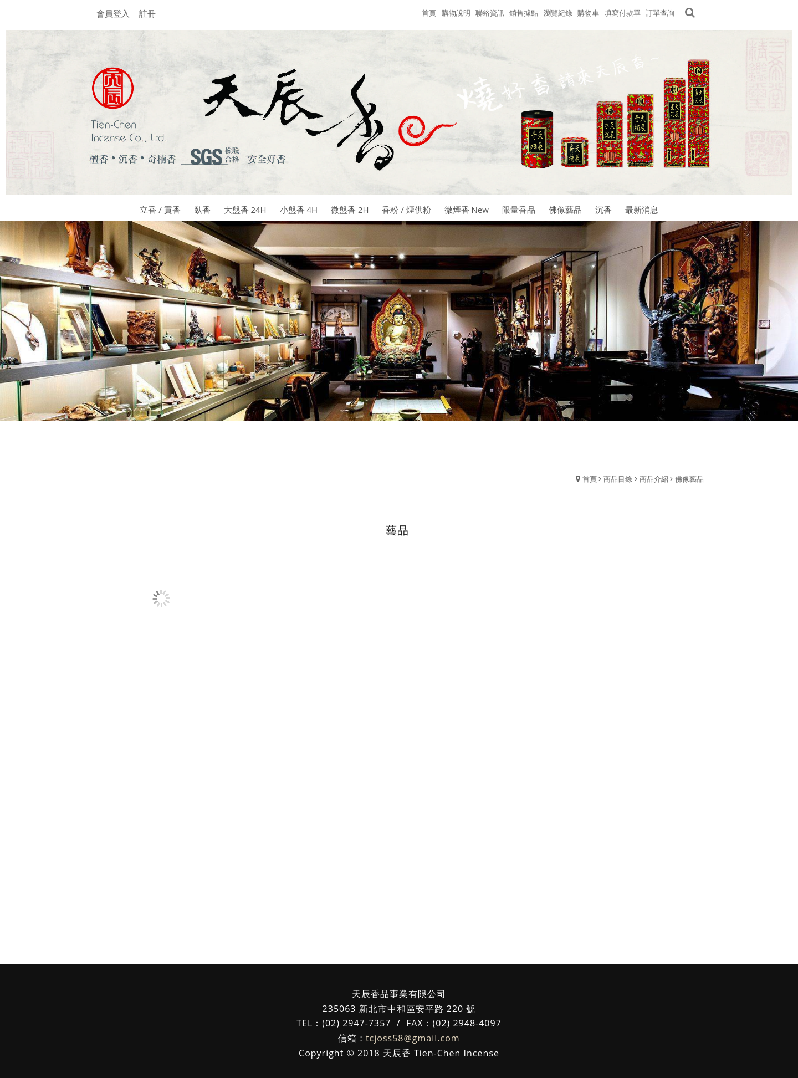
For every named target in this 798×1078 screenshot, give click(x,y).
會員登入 (113, 13)
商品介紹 (654, 479)
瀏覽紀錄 (558, 13)
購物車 (588, 13)
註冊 (147, 13)
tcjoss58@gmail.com (413, 1038)
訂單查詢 (660, 13)
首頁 (589, 479)
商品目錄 (617, 479)
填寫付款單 (623, 13)
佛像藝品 (689, 479)
